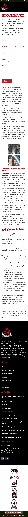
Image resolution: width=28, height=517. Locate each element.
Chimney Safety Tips (8, 370)
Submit (7, 81)
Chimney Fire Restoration (9, 434)
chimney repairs (19, 313)
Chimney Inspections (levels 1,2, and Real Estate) (13, 397)
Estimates (5, 404)
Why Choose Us (6, 380)
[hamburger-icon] (25, 7)
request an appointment (17, 301)
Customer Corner (7, 374)
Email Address (6, 47)
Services (4, 384)
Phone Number (19, 47)
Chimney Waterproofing (9, 427)
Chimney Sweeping (8, 401)
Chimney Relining (7, 411)
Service (4, 59)
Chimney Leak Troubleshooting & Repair (12, 422)
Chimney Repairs (7, 408)
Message (4, 65)
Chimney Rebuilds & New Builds (11, 437)
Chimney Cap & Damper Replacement (13, 415)
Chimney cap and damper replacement (12, 311)
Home (4, 367)
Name (4, 40)
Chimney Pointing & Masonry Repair (13, 430)
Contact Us (5, 387)
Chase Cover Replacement (10, 418)
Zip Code (4, 53)
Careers (4, 377)
